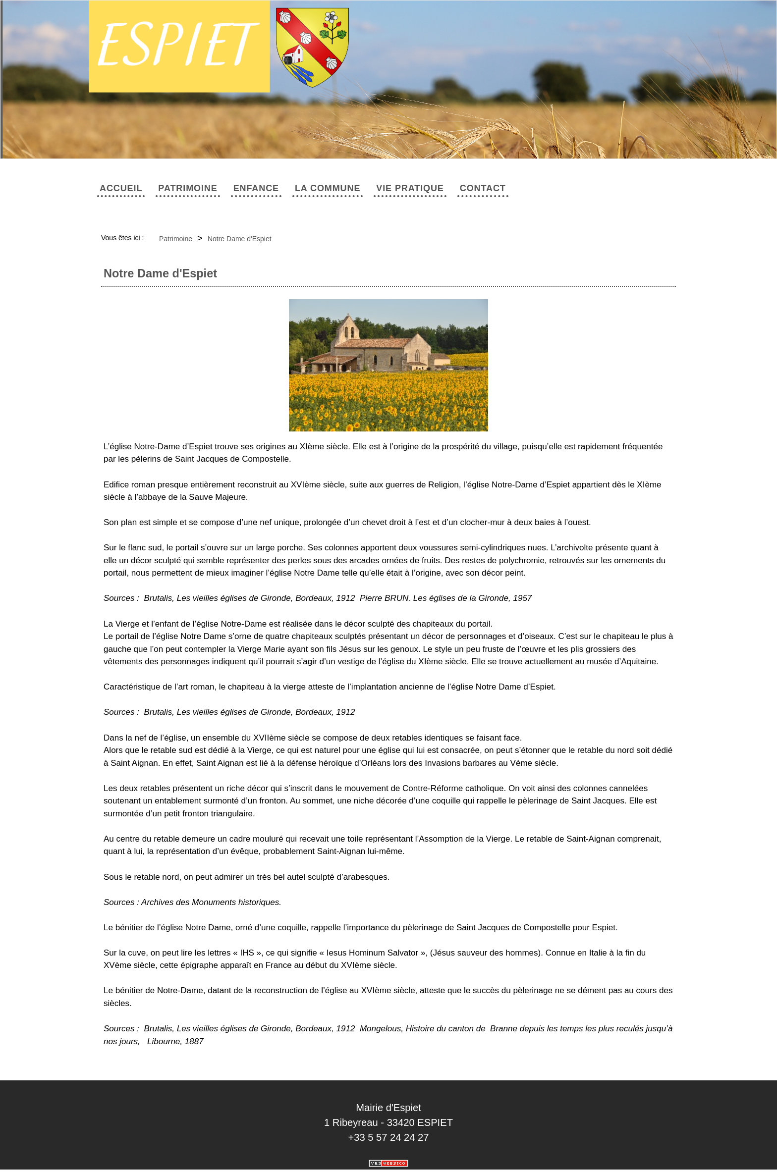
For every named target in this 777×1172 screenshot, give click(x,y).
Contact (483, 188)
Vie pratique (410, 188)
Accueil (121, 188)
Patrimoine (187, 188)
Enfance (256, 188)
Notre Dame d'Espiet (240, 239)
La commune (327, 188)
